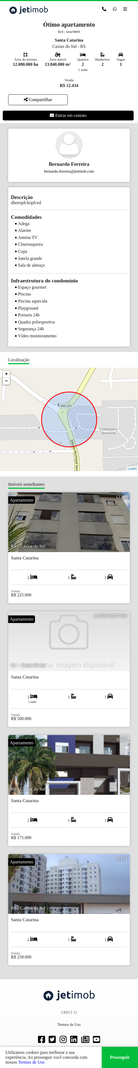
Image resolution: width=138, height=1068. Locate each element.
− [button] (6, 381)
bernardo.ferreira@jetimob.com (69, 171)
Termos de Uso (31, 1062)
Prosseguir (120, 1057)
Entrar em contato (68, 115)
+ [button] (6, 374)
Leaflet (132, 468)
